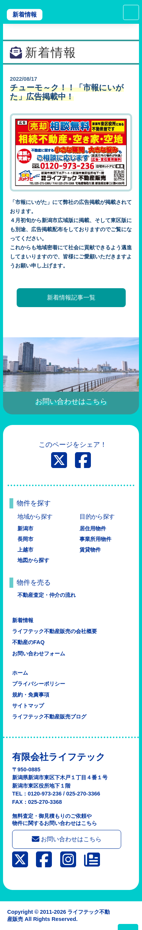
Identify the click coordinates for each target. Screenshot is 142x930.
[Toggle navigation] (131, 12)
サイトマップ (28, 706)
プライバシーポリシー (38, 684)
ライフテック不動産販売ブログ (49, 717)
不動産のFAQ (28, 642)
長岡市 (25, 539)
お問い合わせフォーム (38, 653)
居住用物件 (93, 528)
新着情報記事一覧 (71, 297)
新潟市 (25, 528)
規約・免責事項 (30, 695)
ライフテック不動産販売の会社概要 (54, 631)
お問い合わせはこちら (66, 839)
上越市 (25, 550)
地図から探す (33, 560)
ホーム (20, 673)
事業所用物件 (95, 539)
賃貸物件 (90, 550)
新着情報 (24, 14)
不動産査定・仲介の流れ (46, 595)
